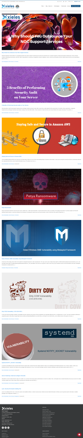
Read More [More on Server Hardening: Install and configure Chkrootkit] (79, 383)
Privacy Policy (45, 434)
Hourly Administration (46, 415)
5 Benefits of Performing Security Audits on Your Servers (15, 105)
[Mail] (8, 428)
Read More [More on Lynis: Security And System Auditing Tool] (79, 396)
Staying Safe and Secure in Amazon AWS (11, 156)
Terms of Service (45, 433)
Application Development (47, 417)
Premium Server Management (48, 414)
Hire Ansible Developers (47, 426)
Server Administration (5, 112)
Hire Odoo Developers (46, 424)
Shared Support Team (46, 411)
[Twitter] (6, 428)
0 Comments (16, 61)
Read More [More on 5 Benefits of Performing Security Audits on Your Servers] (79, 112)
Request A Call (5, 434)
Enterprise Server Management (48, 412)
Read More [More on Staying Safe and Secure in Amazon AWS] (79, 163)
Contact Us (4, 433)
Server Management (5, 61)
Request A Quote (5, 436)
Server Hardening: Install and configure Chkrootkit (13, 375)
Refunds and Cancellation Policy (48, 436)
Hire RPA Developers (46, 418)
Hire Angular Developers (47, 421)
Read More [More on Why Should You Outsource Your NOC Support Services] (79, 61)
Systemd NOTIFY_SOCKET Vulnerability (11, 362)
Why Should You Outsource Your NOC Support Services (15, 52)
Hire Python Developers (47, 420)
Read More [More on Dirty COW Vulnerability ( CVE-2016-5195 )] (79, 318)
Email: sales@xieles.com (20, 1)
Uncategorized (16, 383)
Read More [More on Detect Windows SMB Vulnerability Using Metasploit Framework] (79, 267)
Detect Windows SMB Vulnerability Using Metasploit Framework (17, 258)
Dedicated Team (45, 409)
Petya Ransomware (6, 207)
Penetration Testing (5, 267)
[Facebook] (3, 428)
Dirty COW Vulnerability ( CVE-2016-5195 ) (12, 311)
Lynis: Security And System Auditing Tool (11, 388)
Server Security (11, 61)
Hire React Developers (46, 423)
